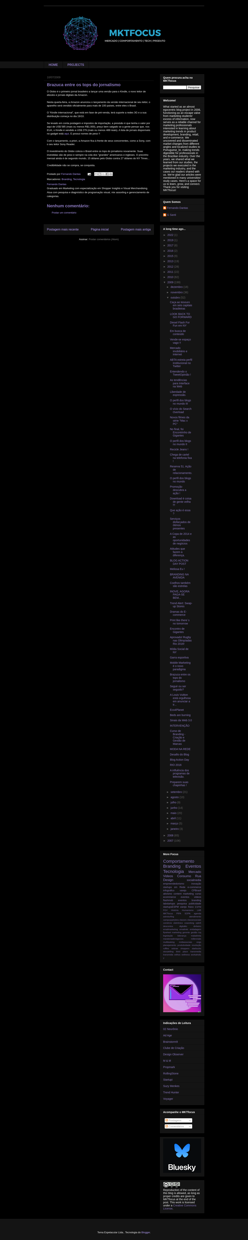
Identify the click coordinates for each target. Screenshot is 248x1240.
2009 (170, 282)
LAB (199, 910)
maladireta (196, 936)
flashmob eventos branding (182, 900)
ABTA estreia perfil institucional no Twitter (181, 363)
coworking (189, 923)
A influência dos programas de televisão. (179, 773)
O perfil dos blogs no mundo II (180, 442)
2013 (170, 261)
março (174, 823)
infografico (168, 890)
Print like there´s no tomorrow (179, 622)
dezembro (176, 286)
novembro (176, 292)
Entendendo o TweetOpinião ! (180, 373)
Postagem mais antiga (136, 229)
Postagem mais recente (63, 229)
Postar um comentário (64, 212)
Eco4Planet (177, 709)
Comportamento (178, 861)
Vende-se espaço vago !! (180, 341)
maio (173, 813)
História (174, 910)
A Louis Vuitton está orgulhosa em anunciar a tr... (180, 699)
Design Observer (173, 1054)
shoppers (185, 948)
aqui (66, 133)
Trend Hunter (171, 1092)
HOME (53, 64)
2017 (170, 245)
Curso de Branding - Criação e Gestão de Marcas (177, 737)
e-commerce (194, 887)
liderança (181, 936)
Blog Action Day (179, 759)
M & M (167, 1060)
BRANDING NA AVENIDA (179, 576)
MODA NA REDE (180, 749)
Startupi (167, 1079)
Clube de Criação (173, 1047)
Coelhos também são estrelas (180, 584)
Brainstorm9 (170, 1041)
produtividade (183, 945)
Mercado (195, 872)
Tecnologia (79, 179)
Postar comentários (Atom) (104, 239)
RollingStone (170, 1073)
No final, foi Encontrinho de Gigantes (180, 432)
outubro (175, 297)
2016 (170, 250)
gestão (194, 932)
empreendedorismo (173, 883)
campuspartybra (171, 920)
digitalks (183, 926)
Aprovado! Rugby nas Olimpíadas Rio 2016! (181, 640)
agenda (197, 913)
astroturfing (168, 916)
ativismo (167, 893)
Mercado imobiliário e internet (178, 351)
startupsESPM (171, 907)
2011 (170, 271)
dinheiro (197, 926)
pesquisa (182, 903)
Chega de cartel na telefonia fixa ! (181, 458)
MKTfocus (168, 913)
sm (175, 887)
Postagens (173, 1120)
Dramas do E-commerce (178, 613)
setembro (176, 791)
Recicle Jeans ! (179, 449)
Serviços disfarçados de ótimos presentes (180, 523)
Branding (67, 179)
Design (168, 880)
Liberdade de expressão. (178, 393)
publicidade (195, 903)
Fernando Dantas (177, 207)
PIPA (178, 913)
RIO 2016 (176, 764)
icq (199, 932)
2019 (170, 240)
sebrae (174, 948)
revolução (196, 945)
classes (183, 920)
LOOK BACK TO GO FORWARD (181, 315)
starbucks (196, 948)
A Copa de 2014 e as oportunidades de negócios (181, 538)
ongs (198, 942)
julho (173, 802)
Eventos (193, 866)
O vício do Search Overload (180, 410)
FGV (165, 910)
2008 (170, 835)
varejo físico (187, 907)
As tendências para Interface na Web (179, 383)
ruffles (166, 948)
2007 (170, 840)
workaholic (196, 954)
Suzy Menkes (171, 1086)
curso (198, 893)
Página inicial (100, 229)
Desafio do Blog (179, 754)
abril (173, 818)
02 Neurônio (170, 1029)
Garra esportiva (179, 657)
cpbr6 (198, 923)
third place (182, 951)
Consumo (184, 876)
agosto (174, 797)
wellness (186, 954)
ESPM (198, 907)
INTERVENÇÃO (179, 725)
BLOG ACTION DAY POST (179, 562)
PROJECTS (75, 64)
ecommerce (169, 897)
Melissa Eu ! (177, 569)
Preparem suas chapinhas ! (179, 784)
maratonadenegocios (173, 939)
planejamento (169, 945)
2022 (170, 234)
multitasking (169, 942)
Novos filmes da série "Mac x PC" (179, 420)
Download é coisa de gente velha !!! (180, 502)
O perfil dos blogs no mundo (180, 480)
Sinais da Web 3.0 (181, 720)
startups (167, 887)
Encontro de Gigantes (177, 630)
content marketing (184, 893)
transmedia (195, 951)
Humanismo (188, 910)
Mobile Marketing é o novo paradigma (180, 666)
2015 (170, 256)
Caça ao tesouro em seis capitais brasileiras (181, 305)
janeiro (174, 828)
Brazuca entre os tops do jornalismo (180, 678)
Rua (198, 876)
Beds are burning (180, 715)
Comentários (174, 1126)
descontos (168, 926)
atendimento (195, 916)
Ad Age (167, 1035)
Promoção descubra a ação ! (178, 490)
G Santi (171, 214)
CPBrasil (196, 890)
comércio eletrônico (173, 923)
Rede (182, 887)
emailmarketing (170, 929)
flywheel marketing (172, 932)
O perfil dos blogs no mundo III (180, 402)
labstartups (169, 903)
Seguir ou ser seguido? (178, 688)
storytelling (168, 951)
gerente (186, 932)
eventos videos (191, 897)
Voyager (168, 1098)
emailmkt (183, 929)
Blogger (145, 1232)
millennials (196, 939)
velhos (177, 954)
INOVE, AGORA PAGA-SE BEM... (179, 595)
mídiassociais (185, 942)
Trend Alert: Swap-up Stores (181, 605)
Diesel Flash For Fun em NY (180, 324)
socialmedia (194, 880)
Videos (168, 876)
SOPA (187, 913)
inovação (196, 883)
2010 (170, 277)
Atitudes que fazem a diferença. (177, 552)
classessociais (194, 920)
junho (174, 807)
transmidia (168, 954)
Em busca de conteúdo (178, 332)
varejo (183, 890)
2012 (170, 266)
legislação (168, 936)
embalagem (195, 929)
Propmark (169, 1067)
